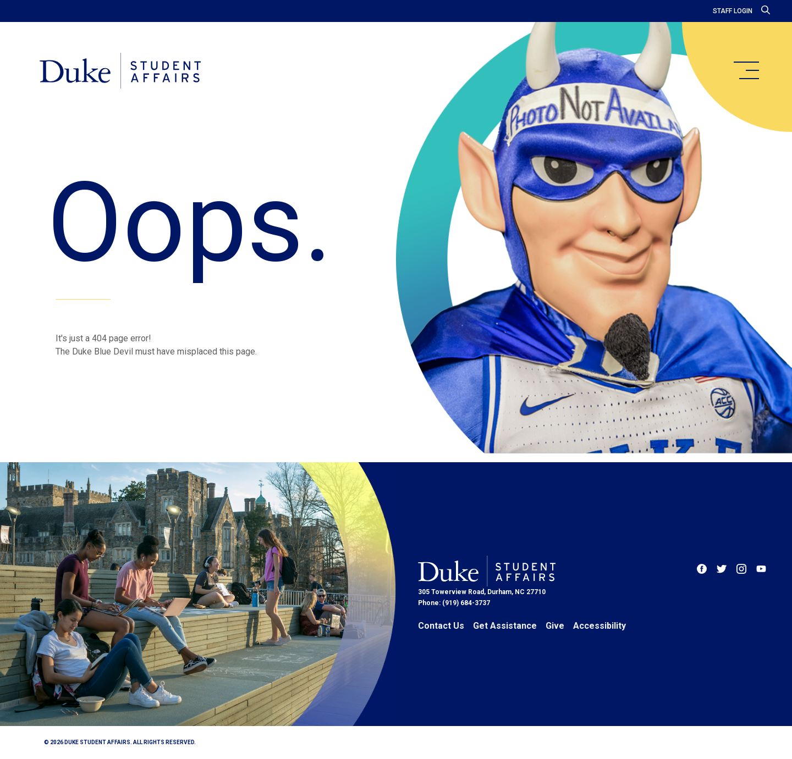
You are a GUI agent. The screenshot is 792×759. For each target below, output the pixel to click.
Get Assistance (505, 626)
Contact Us (441, 626)
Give (555, 626)
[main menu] (746, 70)
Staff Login (732, 11)
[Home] (120, 71)
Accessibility (599, 626)
